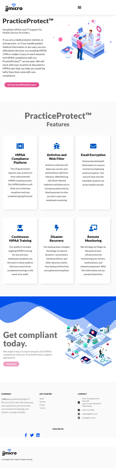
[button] (79, 7)
